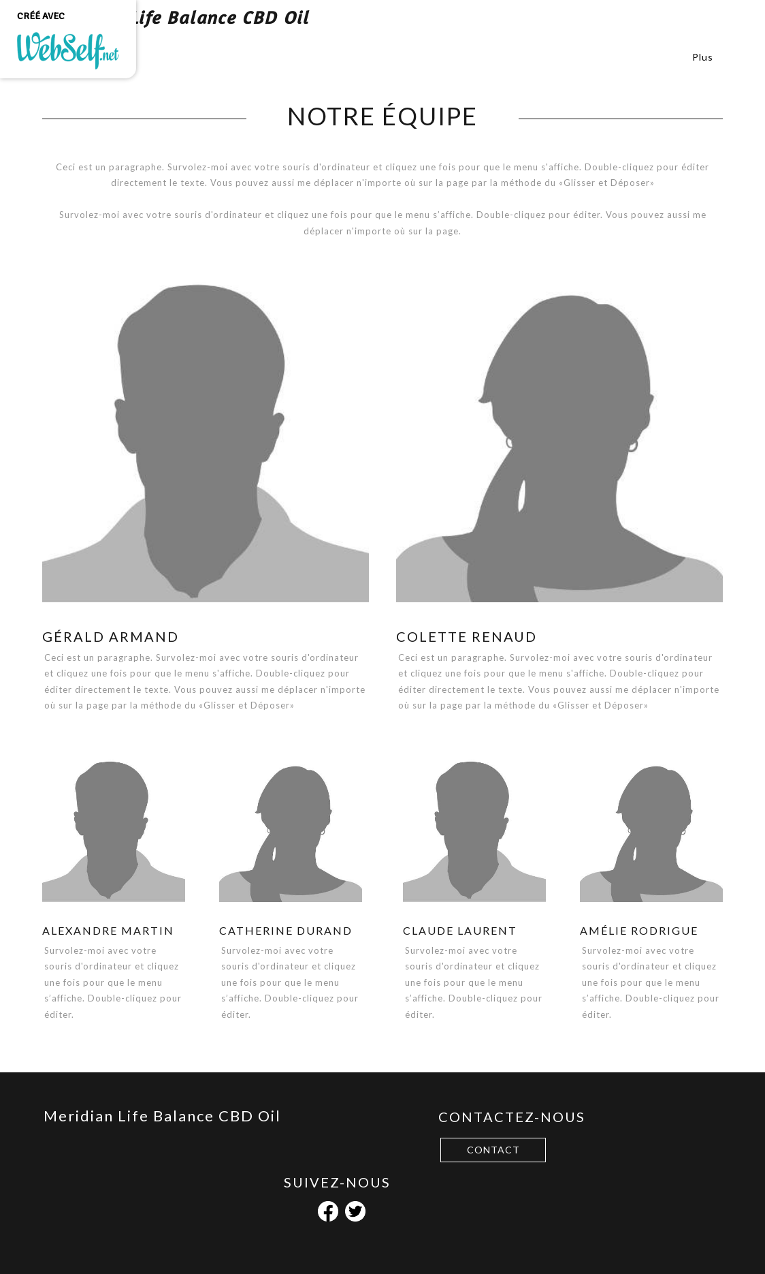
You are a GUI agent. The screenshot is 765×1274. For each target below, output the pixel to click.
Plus (702, 57)
